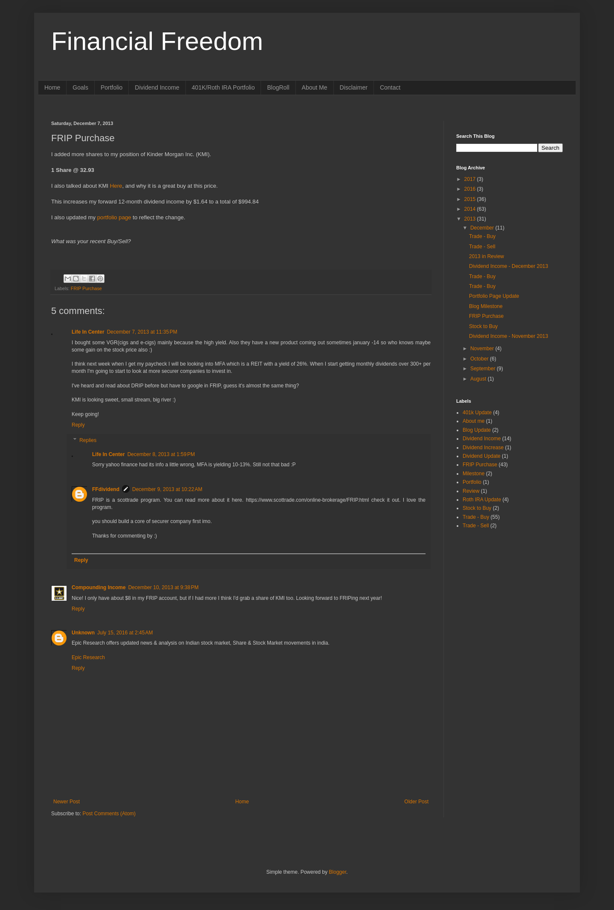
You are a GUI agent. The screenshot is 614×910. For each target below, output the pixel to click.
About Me (314, 87)
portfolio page (114, 217)
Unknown (83, 633)
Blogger (337, 872)
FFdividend (105, 489)
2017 (470, 179)
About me (473, 421)
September (483, 369)
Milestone (473, 474)
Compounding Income (99, 587)
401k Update (477, 413)
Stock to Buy (483, 326)
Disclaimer (354, 87)
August (479, 379)
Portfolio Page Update (494, 296)
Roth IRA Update (482, 500)
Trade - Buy (482, 236)
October (480, 359)
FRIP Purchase (86, 288)
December (482, 228)
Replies (87, 440)
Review (471, 491)
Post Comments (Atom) (109, 814)
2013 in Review (486, 256)
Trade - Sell (482, 247)
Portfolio (111, 87)
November (482, 349)
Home (52, 87)
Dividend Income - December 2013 (508, 266)
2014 (470, 209)
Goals (80, 87)
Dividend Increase (483, 448)
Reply (78, 425)
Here (116, 186)
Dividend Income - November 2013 (508, 336)
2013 (470, 219)
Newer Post (66, 802)
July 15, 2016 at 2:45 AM (125, 633)
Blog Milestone (486, 306)
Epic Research (88, 657)
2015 (470, 199)
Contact (390, 87)
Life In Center (88, 332)
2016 (470, 189)
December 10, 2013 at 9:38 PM (163, 587)
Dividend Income (157, 87)
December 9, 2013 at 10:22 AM (167, 489)
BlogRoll (278, 87)
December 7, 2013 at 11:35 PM (142, 332)
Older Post (416, 802)
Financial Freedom (157, 41)
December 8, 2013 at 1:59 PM (161, 454)
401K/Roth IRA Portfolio (223, 87)
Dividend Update (482, 456)
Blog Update (477, 430)
